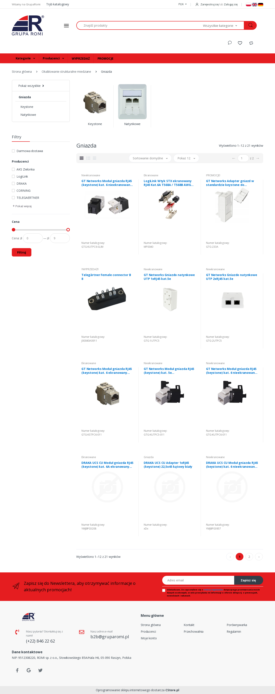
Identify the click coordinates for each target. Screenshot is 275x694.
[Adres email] (198, 580)
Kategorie (24, 58)
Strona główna (151, 625)
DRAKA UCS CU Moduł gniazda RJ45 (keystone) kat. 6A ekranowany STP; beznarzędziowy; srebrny (107, 465)
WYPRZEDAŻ (81, 58)
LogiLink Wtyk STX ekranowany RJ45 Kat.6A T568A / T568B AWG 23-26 (168, 183)
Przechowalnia (193, 631)
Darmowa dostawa (30, 151)
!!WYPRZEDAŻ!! (90, 269)
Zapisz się (248, 580)
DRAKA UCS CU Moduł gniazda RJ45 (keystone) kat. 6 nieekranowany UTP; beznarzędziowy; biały (232, 465)
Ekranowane (151, 175)
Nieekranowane (90, 175)
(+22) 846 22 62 (40, 641)
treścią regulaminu (213, 589)
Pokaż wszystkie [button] (29, 86)
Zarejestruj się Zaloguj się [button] (216, 4)
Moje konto (149, 638)
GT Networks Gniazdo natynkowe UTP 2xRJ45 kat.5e (231, 277)
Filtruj (21, 252)
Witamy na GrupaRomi (26, 4)
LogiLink (22, 176)
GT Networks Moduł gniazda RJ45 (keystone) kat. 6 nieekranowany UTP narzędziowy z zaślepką (106, 183)
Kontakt (189, 625)
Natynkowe (28, 115)
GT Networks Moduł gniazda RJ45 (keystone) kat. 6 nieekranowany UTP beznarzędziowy (231, 371)
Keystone (26, 107)
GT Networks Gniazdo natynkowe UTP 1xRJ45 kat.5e (169, 277)
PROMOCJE (105, 58)
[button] (182, 4)
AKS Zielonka (25, 169)
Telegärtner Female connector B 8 (106, 277)
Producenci (51, 58)
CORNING (23, 191)
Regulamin (234, 631)
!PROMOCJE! (213, 175)
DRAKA (21, 183)
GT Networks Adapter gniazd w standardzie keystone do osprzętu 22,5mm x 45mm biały (230, 183)
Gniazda (25, 97)
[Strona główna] (28, 25)
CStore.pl (172, 690)
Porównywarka (237, 625)
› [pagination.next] (258, 557)
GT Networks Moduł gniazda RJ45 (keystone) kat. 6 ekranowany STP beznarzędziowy (106, 371)
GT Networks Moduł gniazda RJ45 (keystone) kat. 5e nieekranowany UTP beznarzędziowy (169, 371)
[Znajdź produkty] (139, 25)
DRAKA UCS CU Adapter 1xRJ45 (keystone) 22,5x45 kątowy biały (168, 465)
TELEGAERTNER (28, 198)
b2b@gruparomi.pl (109, 637)
